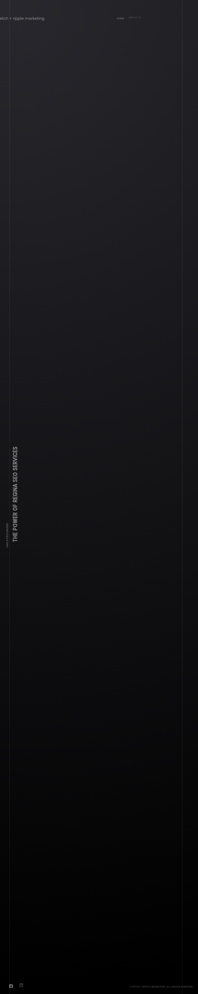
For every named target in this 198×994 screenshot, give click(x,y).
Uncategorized (7, 536)
